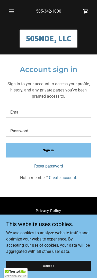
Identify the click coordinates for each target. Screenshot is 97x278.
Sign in (48, 150)
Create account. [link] (63, 177)
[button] (11, 11)
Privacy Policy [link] (48, 211)
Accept (48, 265)
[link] (86, 11)
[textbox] (48, 112)
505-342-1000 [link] (48, 11)
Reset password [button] (48, 166)
